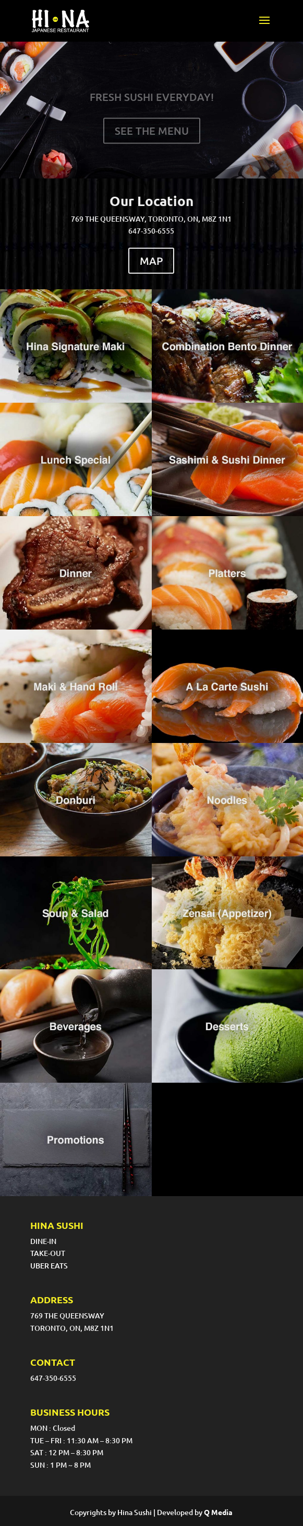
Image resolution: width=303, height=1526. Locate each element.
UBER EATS (49, 1266)
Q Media (218, 1512)
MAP (151, 260)
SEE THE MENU (152, 136)
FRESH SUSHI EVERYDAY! (152, 102)
